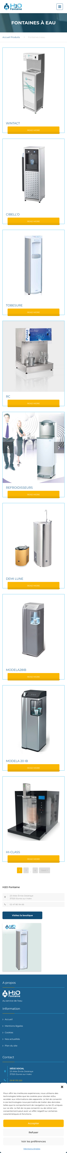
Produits (15, 37)
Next (44, 870)
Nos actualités (12, 1039)
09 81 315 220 (16, 1080)
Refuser (33, 1132)
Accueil (6, 37)
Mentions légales (32, 1148)
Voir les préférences (33, 1141)
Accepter (33, 1123)
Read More (33, 130)
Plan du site (11, 1045)
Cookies (9, 1032)
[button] (62, 1087)
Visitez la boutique (22, 915)
